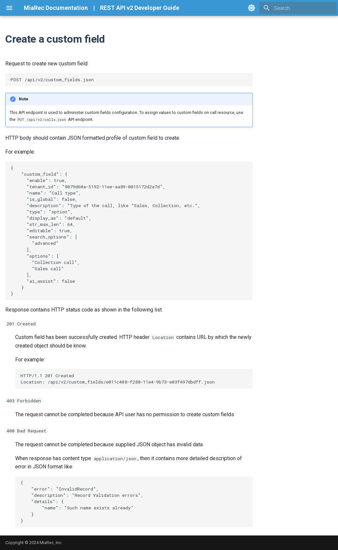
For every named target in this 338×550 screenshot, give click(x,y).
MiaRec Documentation (56, 7)
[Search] (298, 8)
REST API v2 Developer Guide (139, 7)
